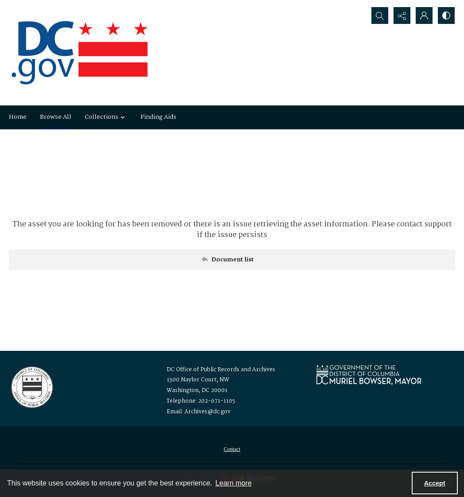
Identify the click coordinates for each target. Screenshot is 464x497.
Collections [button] (106, 117)
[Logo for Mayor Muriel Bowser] (368, 374)
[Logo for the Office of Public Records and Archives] (31, 386)
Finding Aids (158, 117)
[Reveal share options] (402, 15)
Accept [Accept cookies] (434, 483)
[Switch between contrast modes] (446, 15)
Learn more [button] (233, 483)
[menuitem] (232, 449)
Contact (232, 449)
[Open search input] (379, 15)
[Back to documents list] (232, 259)
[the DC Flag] (80, 52)
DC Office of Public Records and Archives (221, 369)
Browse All (55, 117)
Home (18, 117)
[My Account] (424, 15)
